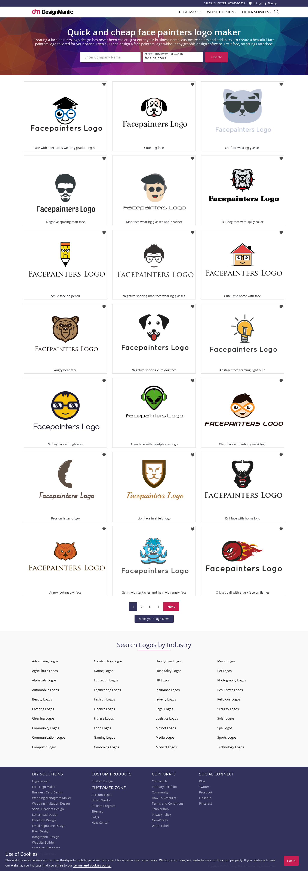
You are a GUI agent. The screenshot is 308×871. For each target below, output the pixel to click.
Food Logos (102, 728)
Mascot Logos (166, 728)
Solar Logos (225, 718)
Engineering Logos (107, 690)
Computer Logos (44, 747)
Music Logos (226, 661)
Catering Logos (43, 709)
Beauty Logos (42, 699)
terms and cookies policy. (92, 865)
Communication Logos (48, 737)
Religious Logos (228, 699)
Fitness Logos (104, 718)
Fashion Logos (104, 699)
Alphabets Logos (44, 680)
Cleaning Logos (43, 718)
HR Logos (163, 680)
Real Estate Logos (230, 690)
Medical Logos (166, 747)
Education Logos (106, 680)
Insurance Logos (168, 690)
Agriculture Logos (45, 671)
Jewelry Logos (166, 699)
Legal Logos (164, 709)
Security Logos (228, 709)
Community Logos (45, 728)
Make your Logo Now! (154, 619)
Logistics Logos (167, 718)
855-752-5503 (236, 3)
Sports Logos (226, 737)
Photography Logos (231, 680)
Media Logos (165, 737)
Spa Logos (224, 728)
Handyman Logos (169, 661)
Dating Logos (103, 671)
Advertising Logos (45, 661)
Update (216, 57)
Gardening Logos (106, 747)
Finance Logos (104, 709)
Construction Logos (108, 661)
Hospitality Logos (168, 671)
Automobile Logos (45, 690)
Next (171, 606)
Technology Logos (230, 747)
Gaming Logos (104, 737)
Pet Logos (224, 671)
